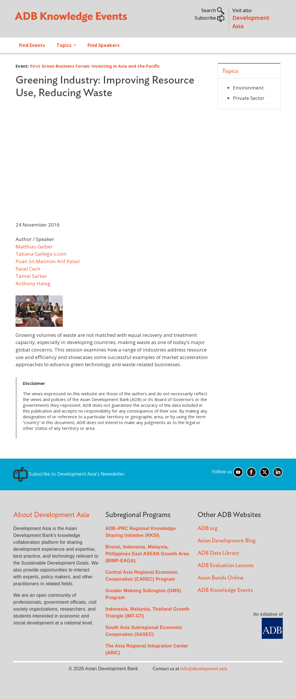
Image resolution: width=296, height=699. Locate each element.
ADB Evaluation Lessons (226, 565)
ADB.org (207, 528)
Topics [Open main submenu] (64, 45)
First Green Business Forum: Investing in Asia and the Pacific (95, 66)
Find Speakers (103, 45)
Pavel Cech (28, 268)
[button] (39, 310)
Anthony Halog (33, 283)
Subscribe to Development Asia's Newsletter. (69, 474)
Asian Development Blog (226, 541)
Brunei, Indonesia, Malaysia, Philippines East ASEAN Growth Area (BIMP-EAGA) (147, 553)
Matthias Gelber (34, 246)
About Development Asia (51, 514)
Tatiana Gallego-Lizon (41, 253)
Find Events (32, 45)
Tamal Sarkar (31, 276)
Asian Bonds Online (221, 578)
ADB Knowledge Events (225, 590)
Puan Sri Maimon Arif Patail (48, 261)
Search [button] (212, 10)
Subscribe (209, 18)
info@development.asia (203, 668)
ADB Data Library (218, 553)
